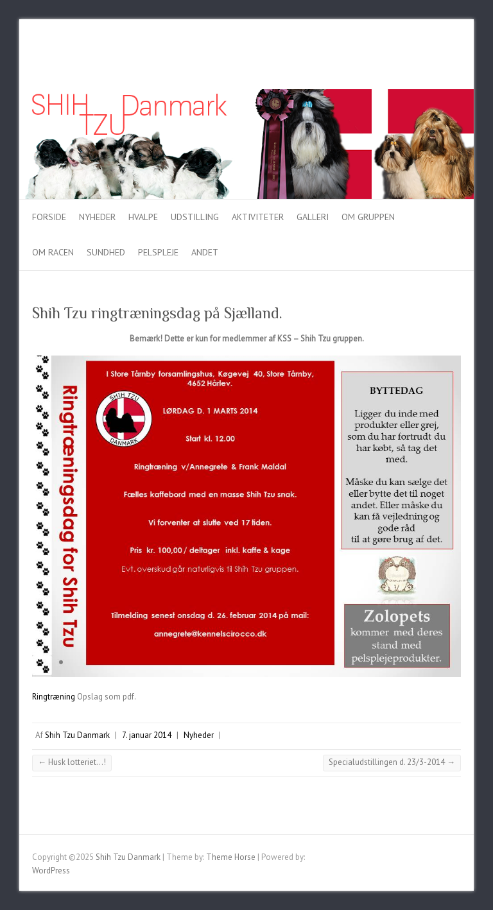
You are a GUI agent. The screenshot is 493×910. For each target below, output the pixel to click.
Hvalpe (143, 217)
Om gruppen (368, 217)
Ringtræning (53, 696)
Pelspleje (158, 252)
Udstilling (195, 217)
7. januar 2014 (146, 735)
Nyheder (97, 217)
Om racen (53, 252)
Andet (204, 252)
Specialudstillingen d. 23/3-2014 (392, 762)
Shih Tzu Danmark (77, 735)
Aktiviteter (258, 217)
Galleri (313, 217)
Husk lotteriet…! (72, 762)
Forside (49, 217)
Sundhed (106, 252)
